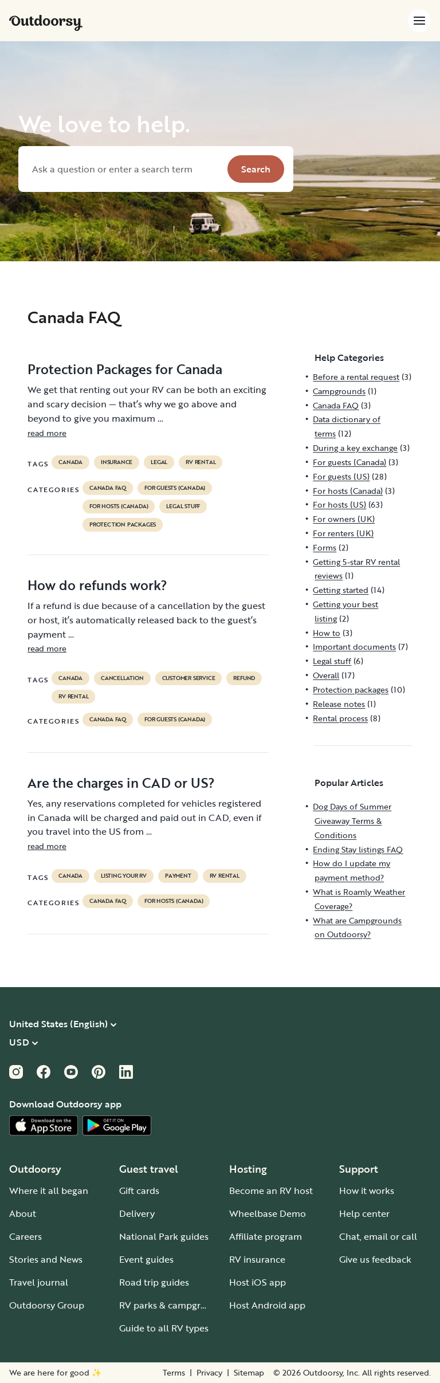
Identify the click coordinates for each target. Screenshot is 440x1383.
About (22, 1213)
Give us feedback (375, 1259)
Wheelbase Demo (267, 1213)
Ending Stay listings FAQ (358, 849)
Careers (25, 1236)
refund (244, 678)
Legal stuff (183, 506)
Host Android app (267, 1305)
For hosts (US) (339, 504)
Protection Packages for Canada (125, 369)
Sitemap (249, 1372)
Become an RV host (271, 1190)
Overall (326, 675)
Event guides (146, 1259)
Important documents (354, 647)
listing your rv (124, 876)
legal (159, 462)
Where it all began (48, 1190)
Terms (174, 1372)
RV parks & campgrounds (173, 1305)
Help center (364, 1213)
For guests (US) (341, 476)
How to (326, 633)
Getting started (340, 590)
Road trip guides (154, 1282)
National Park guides (164, 1236)
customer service (188, 678)
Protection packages (122, 524)
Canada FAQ (107, 488)
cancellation (122, 678)
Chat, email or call (378, 1236)
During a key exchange (355, 448)
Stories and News (45, 1259)
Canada (70, 462)
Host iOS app (257, 1282)
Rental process (340, 718)
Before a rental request (356, 377)
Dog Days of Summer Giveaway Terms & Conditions (352, 820)
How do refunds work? (97, 585)
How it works (366, 1190)
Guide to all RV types (164, 1328)
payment (178, 876)
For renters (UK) (343, 533)
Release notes (339, 704)
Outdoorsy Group (46, 1305)
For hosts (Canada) (118, 506)
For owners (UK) (344, 519)
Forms (324, 547)
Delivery (137, 1213)
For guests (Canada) (174, 488)
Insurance (116, 462)
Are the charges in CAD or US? (121, 782)
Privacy (209, 1372)
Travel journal (38, 1282)
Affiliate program (265, 1236)
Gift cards (139, 1190)
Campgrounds (339, 391)
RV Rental (200, 462)
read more (47, 433)
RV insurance (257, 1259)
